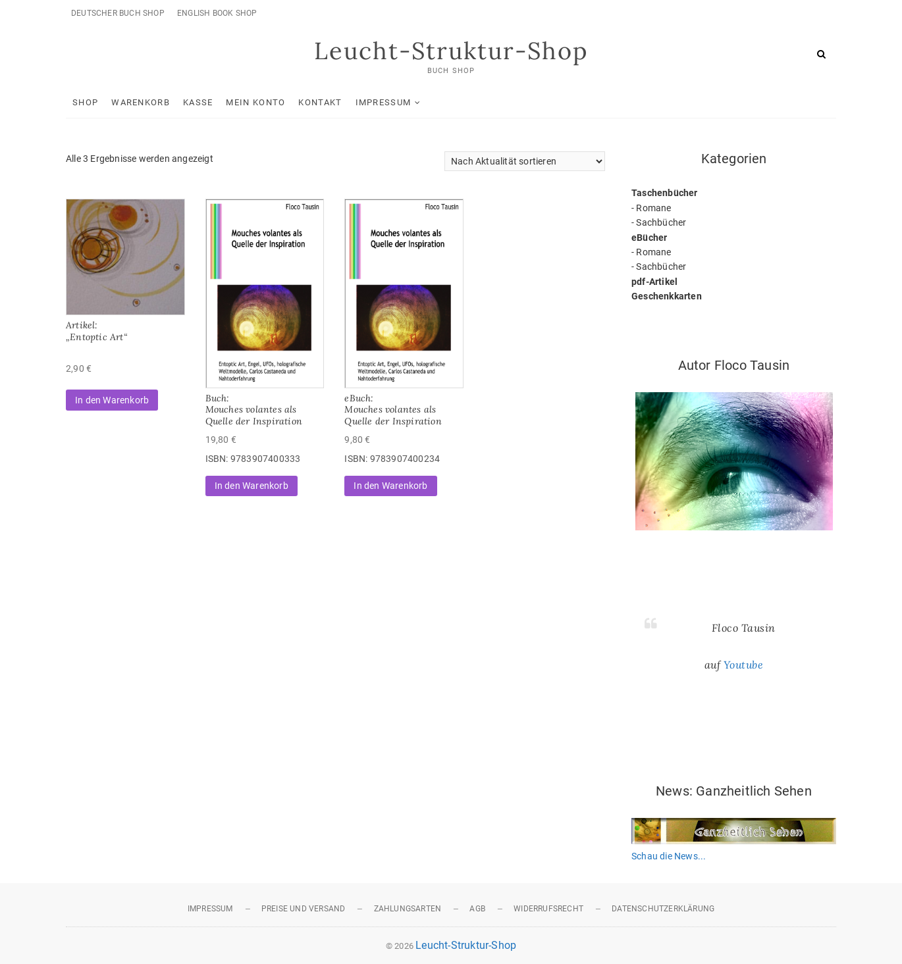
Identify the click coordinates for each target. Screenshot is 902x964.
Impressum (383, 102)
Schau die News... (668, 856)
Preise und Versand (303, 908)
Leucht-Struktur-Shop (451, 50)
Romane (653, 208)
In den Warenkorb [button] (112, 400)
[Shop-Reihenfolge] (524, 161)
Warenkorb (140, 102)
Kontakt (320, 102)
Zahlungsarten (408, 908)
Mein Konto (255, 102)
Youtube (744, 664)
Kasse (198, 102)
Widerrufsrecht (548, 908)
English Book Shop (217, 13)
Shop (85, 102)
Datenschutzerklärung (663, 908)
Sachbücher (661, 222)
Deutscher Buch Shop (118, 13)
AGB (477, 908)
